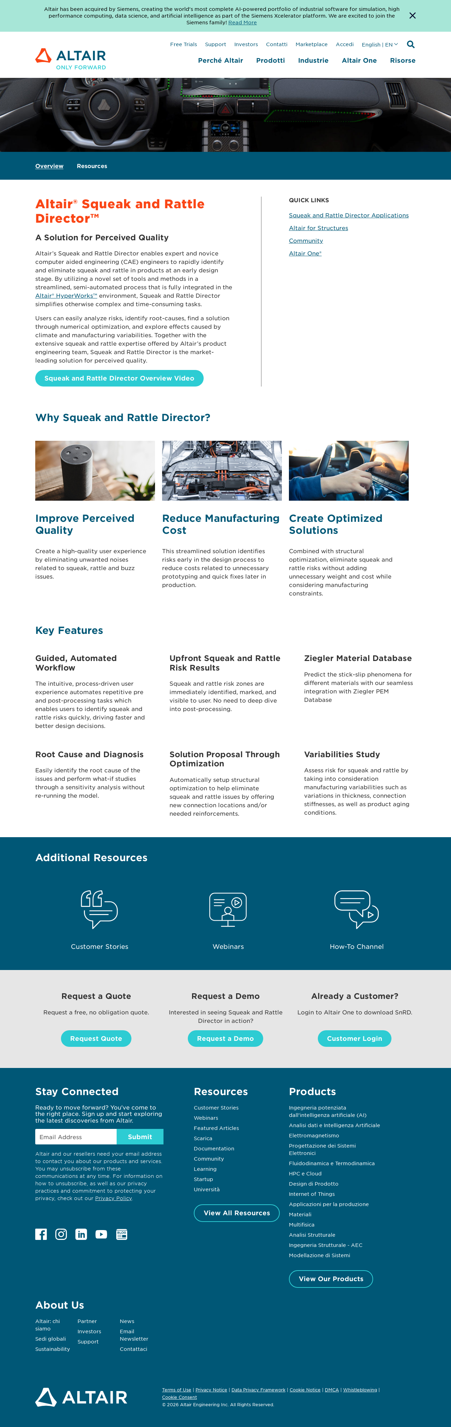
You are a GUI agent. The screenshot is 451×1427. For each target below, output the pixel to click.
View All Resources (237, 1213)
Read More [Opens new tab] (242, 22)
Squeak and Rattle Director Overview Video (119, 378)
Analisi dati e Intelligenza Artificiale (334, 1125)
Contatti (277, 44)
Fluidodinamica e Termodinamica (332, 1163)
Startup (203, 1179)
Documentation (214, 1148)
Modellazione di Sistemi (319, 1255)
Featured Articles (216, 1128)
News (127, 1321)
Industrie (313, 60)
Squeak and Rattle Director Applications (349, 214)
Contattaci (133, 1349)
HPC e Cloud (305, 1173)
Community (306, 240)
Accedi (345, 44)
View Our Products (331, 1279)
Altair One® (305, 253)
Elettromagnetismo (314, 1135)
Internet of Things (312, 1194)
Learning (205, 1169)
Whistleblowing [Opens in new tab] (360, 1389)
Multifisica (302, 1224)
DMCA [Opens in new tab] (332, 1389)
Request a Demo (225, 1038)
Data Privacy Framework (258, 1389)
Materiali (300, 1214)
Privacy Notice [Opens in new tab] (211, 1389)
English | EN (377, 44)
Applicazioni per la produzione (329, 1204)
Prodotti (270, 60)
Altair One (359, 60)
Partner (87, 1321)
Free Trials (183, 44)
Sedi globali (50, 1338)
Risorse (403, 60)
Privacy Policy (113, 1198)
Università (207, 1189)
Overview (49, 165)
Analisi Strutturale (312, 1234)
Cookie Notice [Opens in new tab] (305, 1389)
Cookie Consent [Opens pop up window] (179, 1397)
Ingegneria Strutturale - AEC (326, 1245)
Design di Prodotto (314, 1183)
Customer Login (354, 1038)
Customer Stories (216, 1107)
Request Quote (96, 1038)
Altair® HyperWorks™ (66, 295)
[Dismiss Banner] (412, 16)
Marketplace (312, 44)
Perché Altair (220, 60)
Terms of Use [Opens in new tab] (176, 1389)
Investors (246, 44)
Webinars (206, 1117)
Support (215, 44)
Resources (92, 165)
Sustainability (52, 1349)
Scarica (203, 1138)
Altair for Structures (318, 227)
